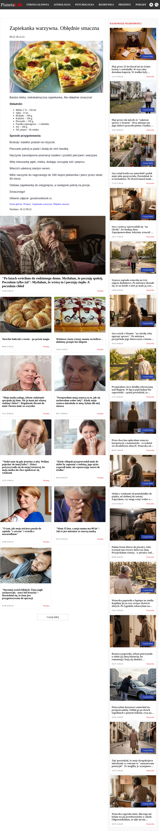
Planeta (12, 4)
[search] (156, 5)
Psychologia (84, 4)
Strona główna (37, 4)
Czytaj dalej (53, 617)
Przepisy (125, 4)
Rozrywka (106, 4)
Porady (141, 4)
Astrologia (62, 4)
